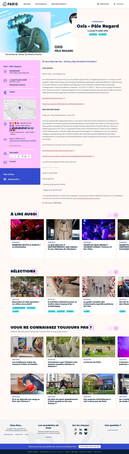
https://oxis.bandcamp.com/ (52, 98)
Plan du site (97, 451)
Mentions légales (33, 451)
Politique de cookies (86, 451)
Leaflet (19, 119)
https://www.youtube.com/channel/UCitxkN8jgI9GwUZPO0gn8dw (67, 156)
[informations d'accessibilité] (20, 156)
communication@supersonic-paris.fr (86, 198)
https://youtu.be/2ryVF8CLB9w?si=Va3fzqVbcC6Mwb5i (62, 104)
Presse (67, 451)
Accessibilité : (51, 451)
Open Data (74, 451)
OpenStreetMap (28, 119)
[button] (20, 108)
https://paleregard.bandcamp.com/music (57, 150)
